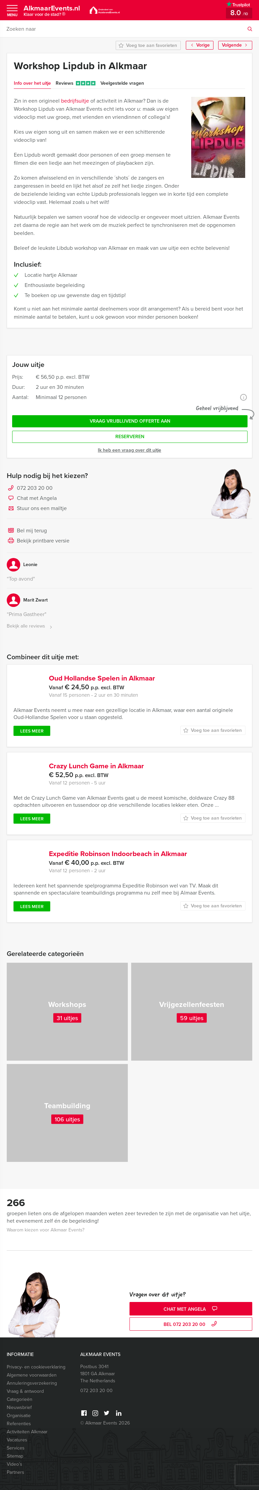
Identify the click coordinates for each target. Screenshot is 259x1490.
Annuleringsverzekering (32, 1383)
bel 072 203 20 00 (191, 1324)
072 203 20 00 (35, 488)
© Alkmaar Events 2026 (105, 1423)
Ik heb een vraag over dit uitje (129, 450)
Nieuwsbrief (19, 1407)
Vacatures (17, 1439)
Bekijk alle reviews (30, 626)
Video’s (14, 1464)
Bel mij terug (27, 531)
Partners (15, 1472)
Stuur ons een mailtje (37, 508)
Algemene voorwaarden (32, 1375)
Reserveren (129, 436)
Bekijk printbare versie (38, 541)
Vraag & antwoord (25, 1391)
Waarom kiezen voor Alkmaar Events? (45, 1229)
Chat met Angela (32, 498)
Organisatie (19, 1415)
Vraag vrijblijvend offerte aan (130, 421)
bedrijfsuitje (75, 101)
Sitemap (15, 1456)
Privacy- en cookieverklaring (36, 1367)
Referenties (19, 1423)
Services (16, 1448)
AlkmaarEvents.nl (53, 11)
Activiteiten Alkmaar (27, 1431)
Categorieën (19, 1399)
